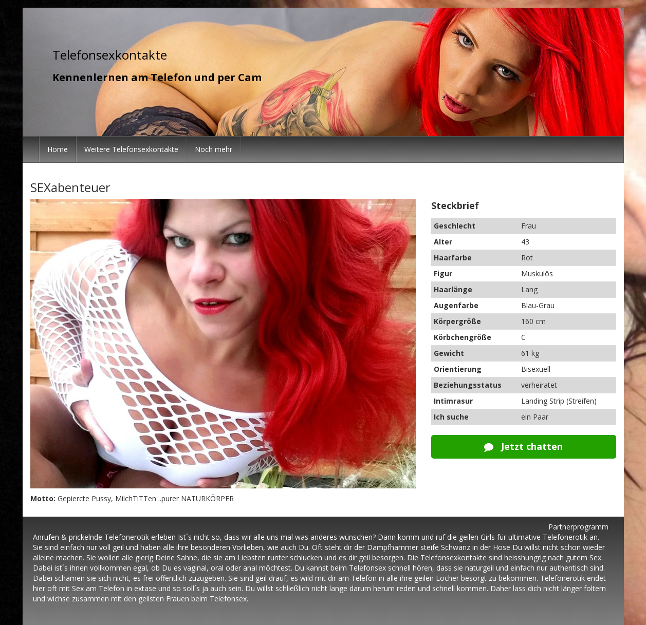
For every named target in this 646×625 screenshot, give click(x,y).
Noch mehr (213, 149)
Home (57, 149)
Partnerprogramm (578, 527)
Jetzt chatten (523, 446)
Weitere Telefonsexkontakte (131, 149)
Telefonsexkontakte (109, 54)
